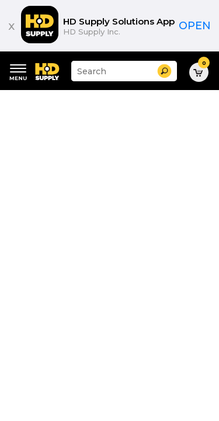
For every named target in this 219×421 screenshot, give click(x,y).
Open (195, 25)
